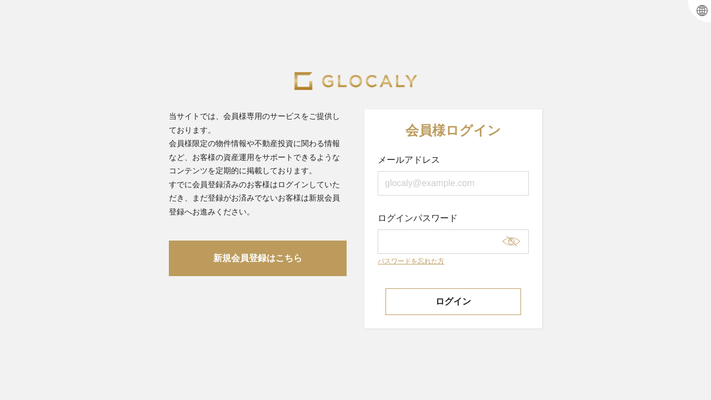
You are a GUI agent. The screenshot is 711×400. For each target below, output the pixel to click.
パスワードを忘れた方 (411, 261)
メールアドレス (453, 175)
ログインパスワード (453, 233)
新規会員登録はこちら (257, 258)
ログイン (453, 301)
